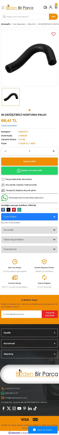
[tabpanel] (10, 98)
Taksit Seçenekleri (9, 126)
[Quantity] (29, 151)
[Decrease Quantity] (5, 151)
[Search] (29, 17)
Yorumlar (9, 229)
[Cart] (56, 7)
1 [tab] (29, 110)
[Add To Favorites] (53, 34)
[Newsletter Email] (29, 314)
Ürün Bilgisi (10, 216)
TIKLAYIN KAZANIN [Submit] (49, 314)
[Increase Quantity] (54, 151)
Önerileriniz (10, 249)
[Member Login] (50, 7)
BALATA (23, 132)
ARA (53, 17)
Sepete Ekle (29, 161)
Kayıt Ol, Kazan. (43, 429)
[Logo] (19, 7)
